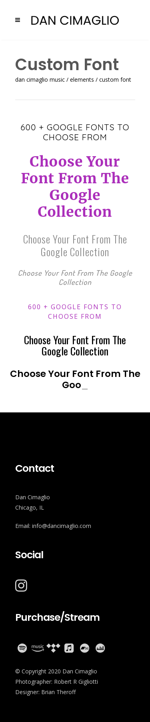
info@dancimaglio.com (61, 526)
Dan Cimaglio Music (40, 79)
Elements (82, 79)
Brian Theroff (58, 692)
